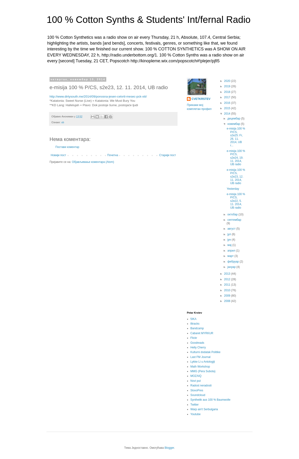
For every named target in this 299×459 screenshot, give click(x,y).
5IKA (193, 319)
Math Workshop (200, 366)
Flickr (193, 338)
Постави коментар (67, 147)
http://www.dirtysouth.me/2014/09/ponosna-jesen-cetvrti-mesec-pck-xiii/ (98, 96)
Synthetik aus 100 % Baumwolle (210, 399)
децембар (234, 118)
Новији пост (58, 155)
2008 (227, 301)
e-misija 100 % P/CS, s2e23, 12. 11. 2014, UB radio (236, 176)
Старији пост (167, 155)
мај (229, 245)
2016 (227, 103)
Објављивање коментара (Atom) (93, 162)
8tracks (194, 323)
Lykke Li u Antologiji (202, 361)
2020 (227, 81)
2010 (227, 290)
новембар (234, 124)
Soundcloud (197, 395)
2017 (227, 97)
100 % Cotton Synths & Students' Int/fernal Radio (149, 19)
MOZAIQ (195, 376)
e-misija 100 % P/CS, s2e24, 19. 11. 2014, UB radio (236, 157)
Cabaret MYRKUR (201, 333)
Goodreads (197, 342)
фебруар (233, 261)
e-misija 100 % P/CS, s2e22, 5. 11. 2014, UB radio (236, 201)
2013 (227, 273)
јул (229, 234)
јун (229, 239)
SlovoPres (196, 390)
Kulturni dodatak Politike (205, 352)
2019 (227, 86)
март (230, 256)
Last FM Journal (200, 357)
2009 (227, 295)
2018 (227, 92)
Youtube (195, 414)
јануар (231, 267)
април (231, 250)
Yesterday (233, 188)
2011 (227, 284)
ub (62, 122)
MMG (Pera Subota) (202, 371)
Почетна (112, 155)
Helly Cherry (198, 347)
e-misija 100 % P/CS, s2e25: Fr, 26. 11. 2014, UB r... (236, 137)
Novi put (195, 380)
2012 (227, 279)
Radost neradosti (201, 385)
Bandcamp (197, 328)
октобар (232, 214)
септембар (234, 219)
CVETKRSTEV (201, 99)
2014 (227, 113)
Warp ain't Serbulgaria (204, 409)
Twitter (194, 404)
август (231, 228)
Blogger (169, 447)
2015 (227, 108)
